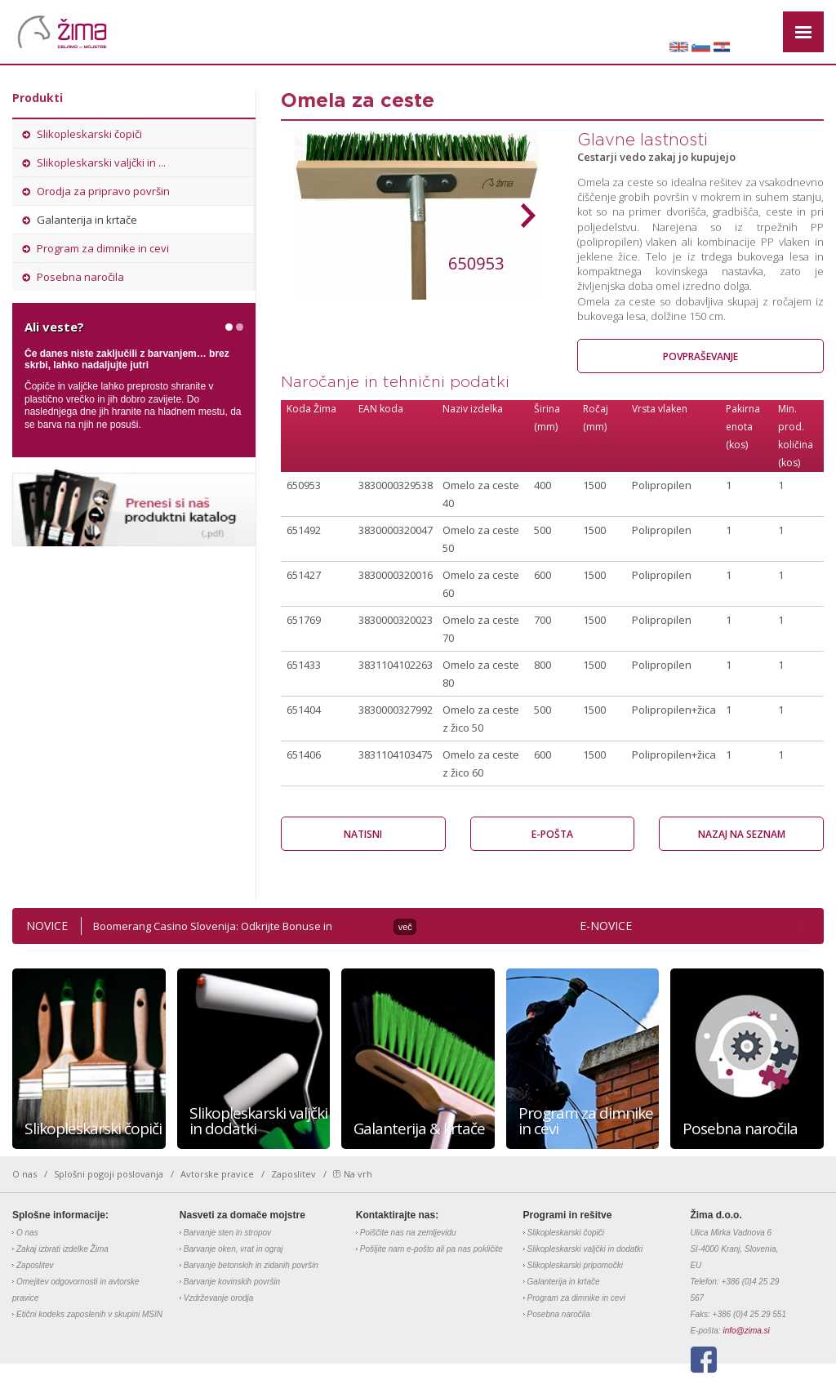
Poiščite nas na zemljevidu (408, 1232)
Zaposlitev (293, 1174)
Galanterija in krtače (87, 219)
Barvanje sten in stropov (227, 1232)
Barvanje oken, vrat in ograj (233, 1248)
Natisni (363, 834)
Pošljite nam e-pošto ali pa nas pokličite (431, 1248)
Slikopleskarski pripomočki (575, 1265)
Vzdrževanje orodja (219, 1297)
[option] (416, 215)
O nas (24, 1174)
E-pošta (552, 834)
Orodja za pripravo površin (103, 191)
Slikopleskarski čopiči (89, 134)
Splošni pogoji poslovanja (108, 1174)
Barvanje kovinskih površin (232, 1281)
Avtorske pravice (217, 1174)
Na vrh (358, 1174)
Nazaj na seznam (741, 834)
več (405, 927)
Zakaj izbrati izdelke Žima (62, 1248)
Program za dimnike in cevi (103, 248)
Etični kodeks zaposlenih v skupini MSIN (89, 1314)
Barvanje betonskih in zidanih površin (251, 1265)
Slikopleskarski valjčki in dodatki (585, 1248)
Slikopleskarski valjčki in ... (101, 162)
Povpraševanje (700, 356)
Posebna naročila (80, 276)
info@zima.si (746, 1330)
